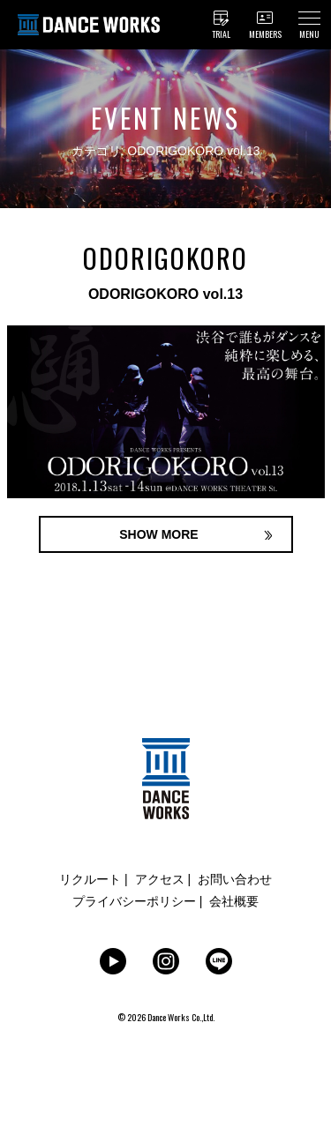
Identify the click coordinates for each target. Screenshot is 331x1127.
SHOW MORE (158, 534)
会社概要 (234, 901)
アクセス (159, 879)
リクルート (90, 879)
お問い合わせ (235, 879)
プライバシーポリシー (134, 901)
